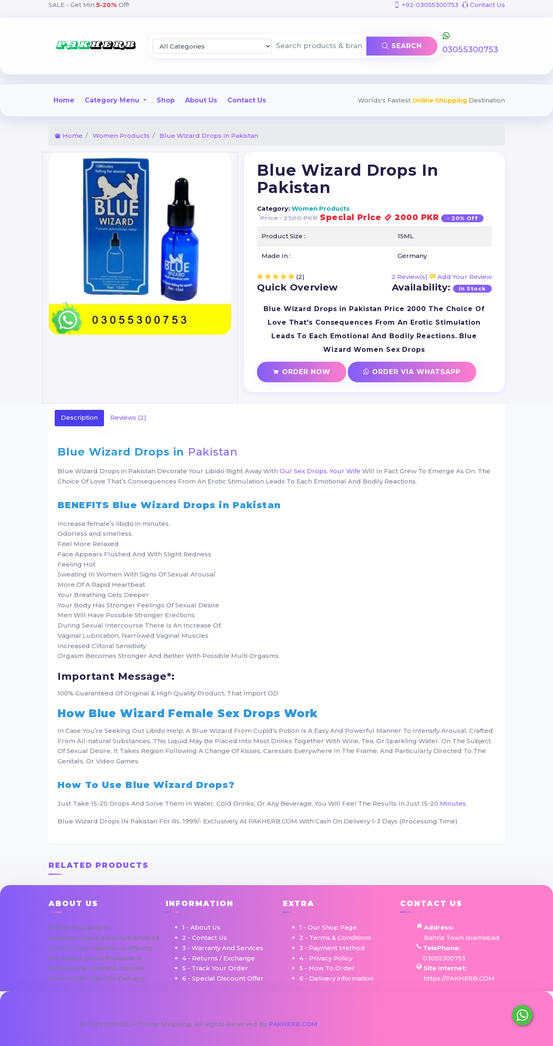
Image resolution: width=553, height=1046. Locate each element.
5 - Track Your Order (215, 968)
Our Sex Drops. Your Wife (320, 471)
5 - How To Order (327, 968)
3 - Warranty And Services (222, 948)
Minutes (453, 803)
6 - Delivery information (336, 978)
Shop (166, 100)
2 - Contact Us (204, 937)
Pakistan (213, 451)
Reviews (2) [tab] (128, 417)
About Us (201, 100)
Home (63, 100)
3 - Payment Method (332, 948)
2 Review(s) (409, 277)
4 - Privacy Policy (325, 958)
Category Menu (113, 100)
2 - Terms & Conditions (335, 937)
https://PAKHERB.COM (459, 978)
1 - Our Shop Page (328, 927)
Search (402, 46)
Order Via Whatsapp (411, 372)
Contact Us (483, 5)
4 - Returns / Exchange (218, 958)
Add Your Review (460, 277)
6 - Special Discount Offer (223, 978)
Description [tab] (79, 417)
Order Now (302, 372)
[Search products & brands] (319, 46)
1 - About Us (201, 927)
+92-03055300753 (426, 5)
